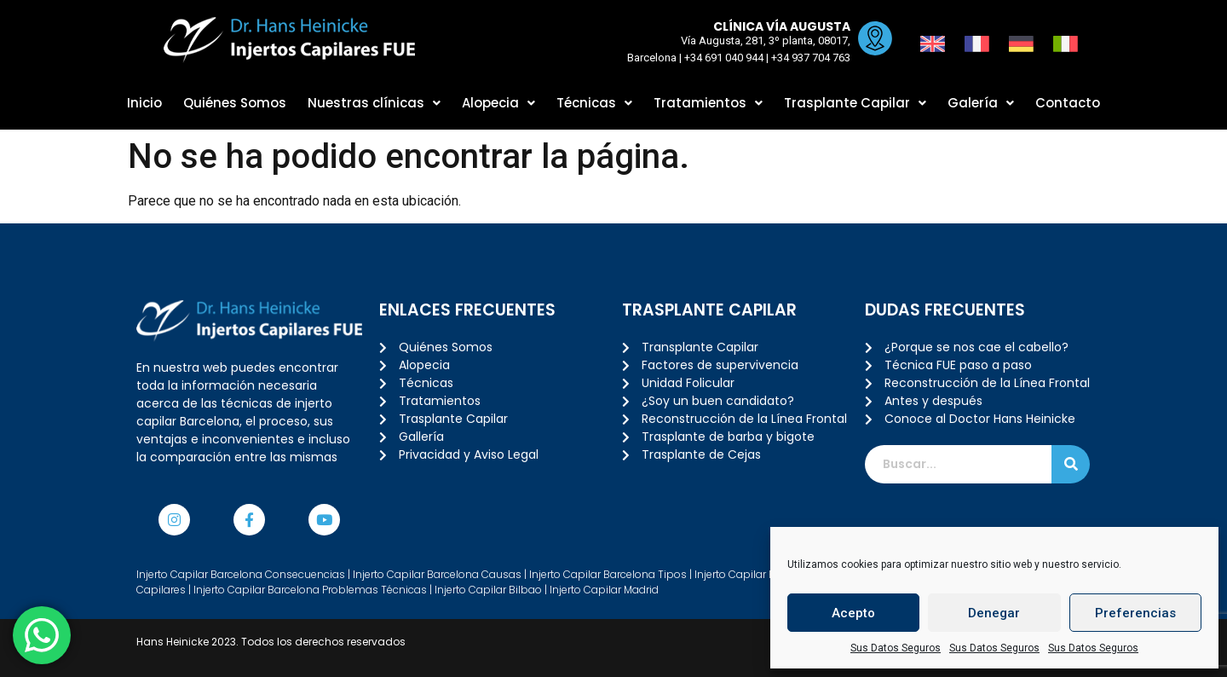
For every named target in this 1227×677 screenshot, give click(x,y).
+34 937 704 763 (806, 57)
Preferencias (1135, 613)
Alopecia (498, 103)
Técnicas (594, 103)
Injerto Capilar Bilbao (488, 589)
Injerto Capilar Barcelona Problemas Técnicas (310, 589)
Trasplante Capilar (855, 103)
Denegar (994, 613)
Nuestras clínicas (374, 103)
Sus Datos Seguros (895, 648)
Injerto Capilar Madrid (604, 589)
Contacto (1067, 103)
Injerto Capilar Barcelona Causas (437, 574)
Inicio (144, 103)
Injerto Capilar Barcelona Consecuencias (240, 574)
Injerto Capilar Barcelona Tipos (608, 574)
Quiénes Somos (234, 103)
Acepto (853, 613)
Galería (981, 103)
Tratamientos (708, 103)
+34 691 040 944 (719, 57)
